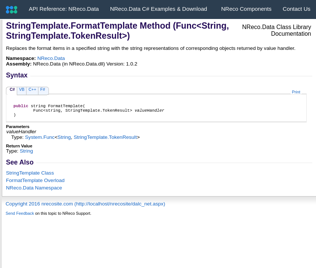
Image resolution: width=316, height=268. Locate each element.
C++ (32, 89)
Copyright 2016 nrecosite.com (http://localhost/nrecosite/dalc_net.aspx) (85, 207)
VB (22, 89)
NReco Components (246, 9)
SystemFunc (39, 140)
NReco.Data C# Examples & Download (158, 9)
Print (296, 92)
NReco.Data (51, 58)
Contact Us (296, 9)
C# (12, 89)
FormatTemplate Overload (35, 183)
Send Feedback (20, 216)
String (64, 140)
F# (42, 89)
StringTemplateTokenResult (105, 140)
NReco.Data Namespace (34, 191)
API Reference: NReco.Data (64, 9)
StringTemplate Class (30, 176)
